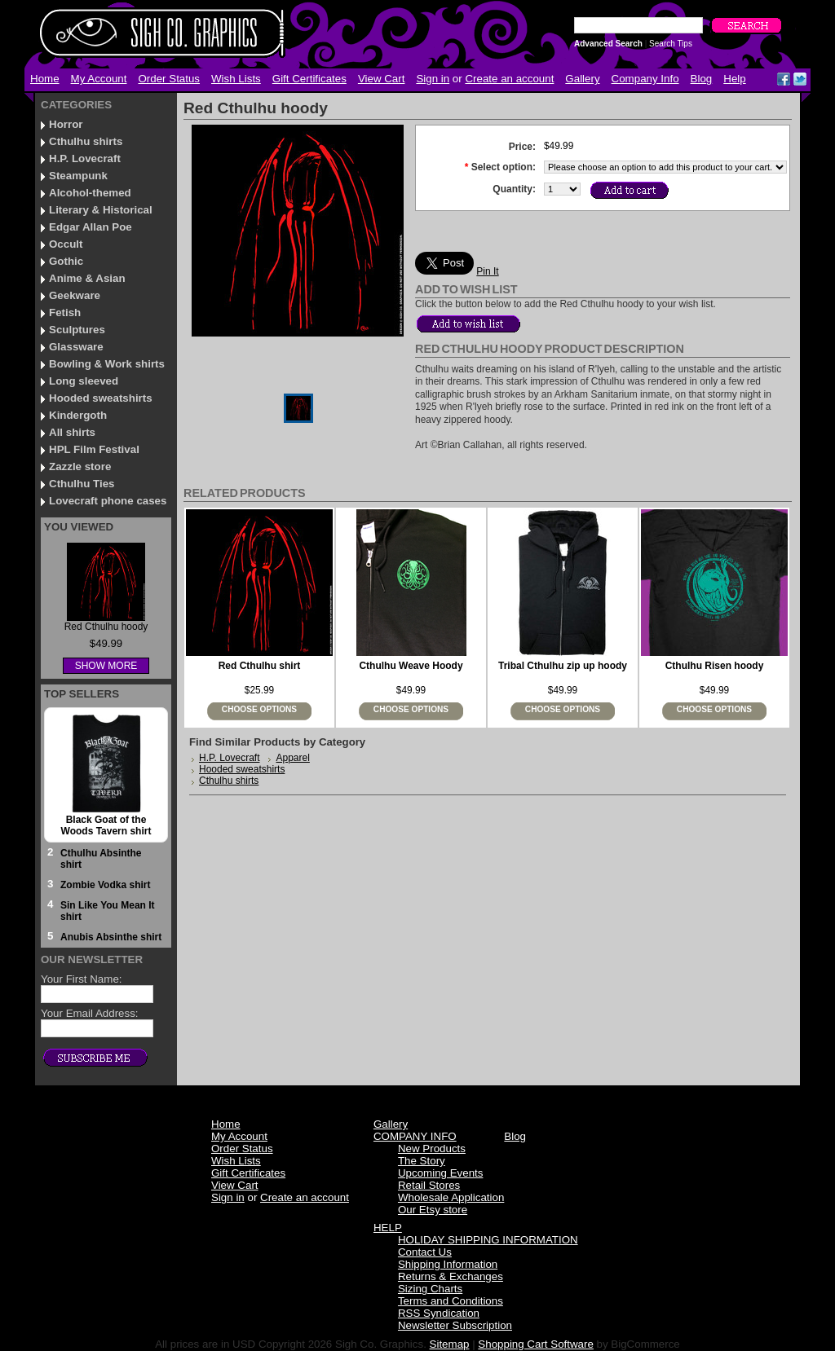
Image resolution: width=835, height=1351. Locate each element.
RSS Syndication (438, 1313)
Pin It (487, 271)
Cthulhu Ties (81, 483)
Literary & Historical (100, 210)
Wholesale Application (451, 1197)
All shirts (72, 432)
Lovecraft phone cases (107, 501)
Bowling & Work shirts (107, 364)
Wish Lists (236, 78)
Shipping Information (447, 1264)
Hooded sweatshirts (100, 398)
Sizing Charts (430, 1289)
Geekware (74, 295)
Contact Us (425, 1252)
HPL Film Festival (94, 449)
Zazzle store (80, 466)
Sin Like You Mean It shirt (107, 911)
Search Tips (670, 43)
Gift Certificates (309, 78)
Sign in (432, 79)
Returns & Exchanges (450, 1276)
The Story (421, 1161)
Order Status (169, 78)
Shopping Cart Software (536, 1344)
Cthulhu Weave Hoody (410, 665)
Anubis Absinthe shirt (110, 937)
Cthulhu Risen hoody (714, 665)
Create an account (509, 79)
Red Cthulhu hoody (106, 626)
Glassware (76, 347)
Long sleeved (83, 381)
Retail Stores (429, 1185)
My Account (99, 78)
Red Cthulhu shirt (260, 665)
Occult (65, 244)
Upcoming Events (440, 1173)
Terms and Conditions (450, 1301)
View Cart (381, 78)
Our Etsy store (432, 1210)
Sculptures (77, 329)
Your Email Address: (90, 1013)
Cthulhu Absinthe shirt (101, 858)
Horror (65, 124)
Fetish (65, 312)
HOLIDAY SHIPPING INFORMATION (488, 1240)
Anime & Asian (87, 278)
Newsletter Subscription (455, 1325)
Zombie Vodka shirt (105, 885)
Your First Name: (81, 979)
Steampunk (78, 175)
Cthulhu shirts (85, 141)
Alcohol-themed (90, 193)
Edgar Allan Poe (90, 227)
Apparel (292, 758)
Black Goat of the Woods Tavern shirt (106, 825)
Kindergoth (78, 415)
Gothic (66, 261)
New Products (432, 1148)
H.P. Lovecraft (85, 158)
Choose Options (259, 709)
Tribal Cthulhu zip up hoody (562, 665)
